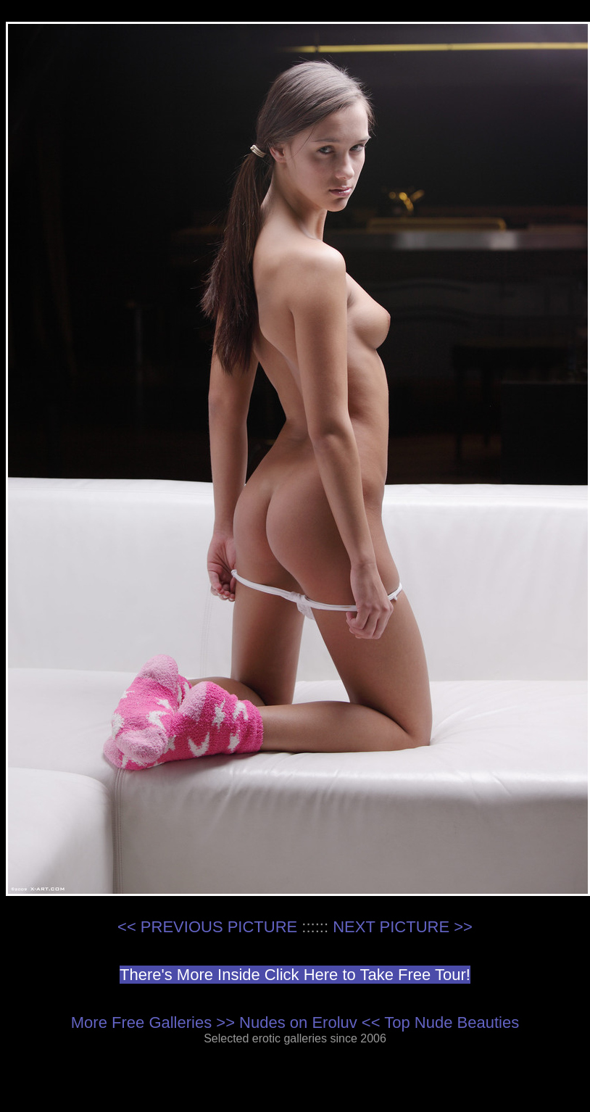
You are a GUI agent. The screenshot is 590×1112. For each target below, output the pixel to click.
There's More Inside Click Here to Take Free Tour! (295, 975)
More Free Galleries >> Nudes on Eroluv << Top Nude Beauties (295, 1022)
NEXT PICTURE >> (403, 927)
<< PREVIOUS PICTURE (207, 927)
